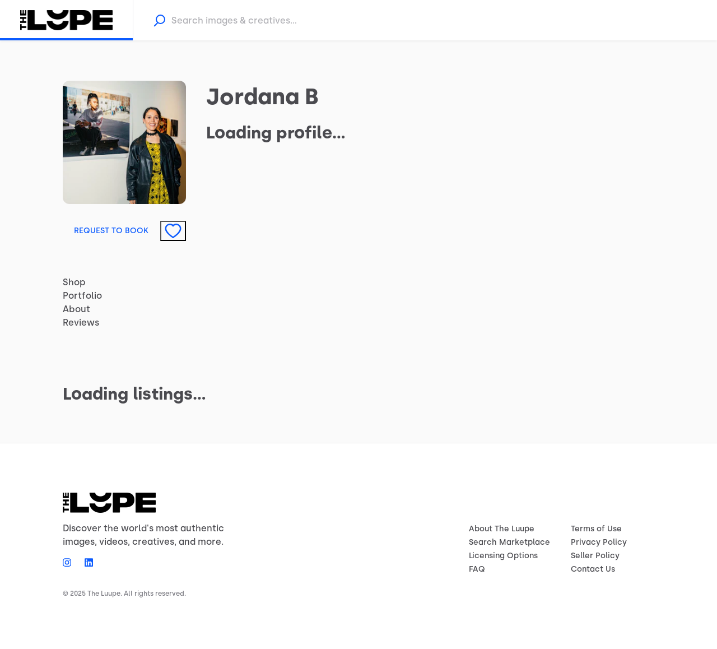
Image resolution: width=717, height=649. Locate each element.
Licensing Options (503, 555)
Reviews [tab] (81, 322)
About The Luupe (501, 529)
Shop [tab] (74, 282)
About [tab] (76, 309)
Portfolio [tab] (82, 295)
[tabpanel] (358, 377)
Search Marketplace (509, 542)
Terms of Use (596, 529)
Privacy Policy (599, 542)
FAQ (477, 569)
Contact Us (593, 569)
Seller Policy (595, 555)
